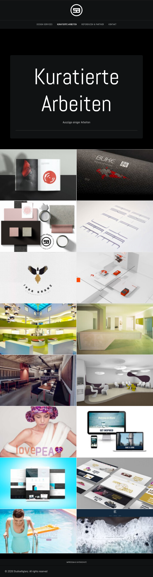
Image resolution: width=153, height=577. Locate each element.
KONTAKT (112, 24)
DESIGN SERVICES (44, 24)
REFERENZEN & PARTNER (92, 24)
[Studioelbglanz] (76, 10)
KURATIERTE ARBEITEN (67, 24)
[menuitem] (45, 24)
